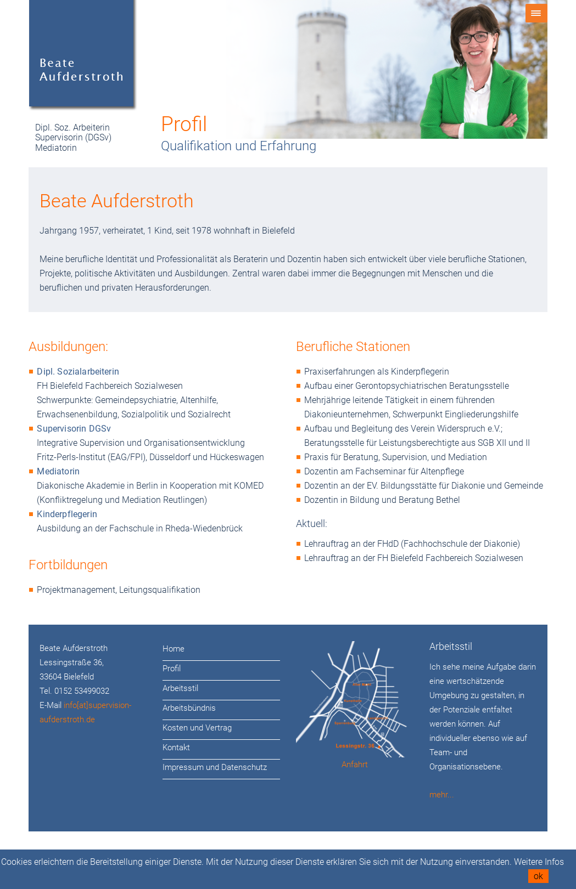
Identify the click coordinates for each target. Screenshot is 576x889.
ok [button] (538, 876)
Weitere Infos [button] (539, 862)
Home (173, 649)
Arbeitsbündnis (189, 708)
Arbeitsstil (180, 688)
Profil (172, 668)
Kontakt (176, 747)
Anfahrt (355, 764)
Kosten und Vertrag (197, 728)
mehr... (441, 795)
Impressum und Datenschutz (215, 767)
